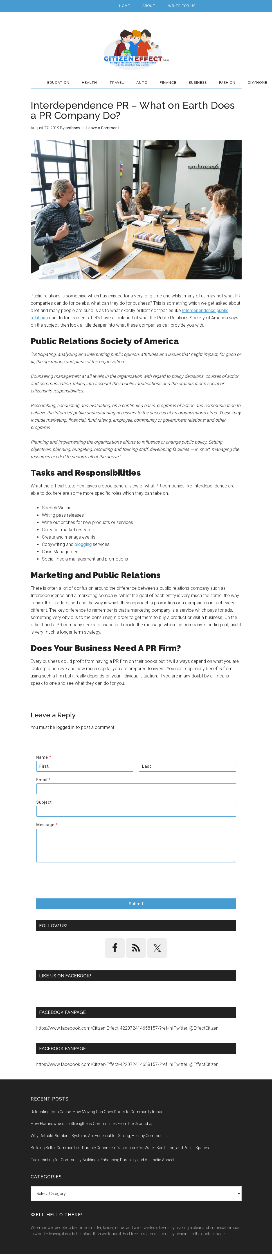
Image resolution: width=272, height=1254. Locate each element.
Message (47, 825)
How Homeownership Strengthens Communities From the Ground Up (92, 1123)
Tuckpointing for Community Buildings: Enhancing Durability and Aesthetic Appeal (102, 1160)
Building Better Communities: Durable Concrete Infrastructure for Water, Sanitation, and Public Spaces (120, 1147)
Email (43, 780)
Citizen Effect (136, 50)
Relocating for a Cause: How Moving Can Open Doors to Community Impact (98, 1112)
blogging (83, 544)
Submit (136, 903)
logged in (65, 727)
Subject (44, 802)
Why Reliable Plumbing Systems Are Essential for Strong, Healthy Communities (100, 1135)
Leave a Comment (102, 128)
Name (43, 757)
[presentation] (79, 889)
